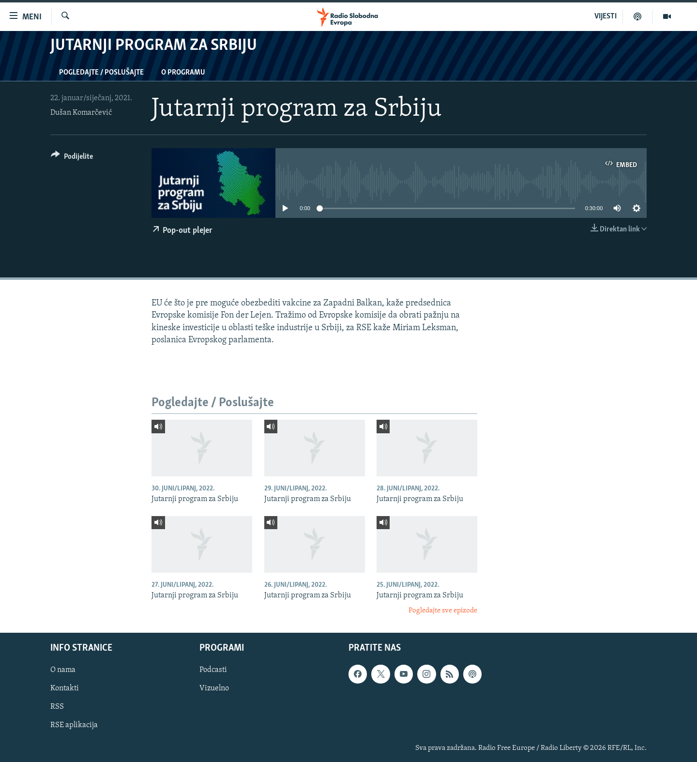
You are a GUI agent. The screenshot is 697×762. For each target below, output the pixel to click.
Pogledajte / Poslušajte (101, 72)
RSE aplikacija (74, 725)
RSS (57, 707)
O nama (63, 670)
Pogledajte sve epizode (443, 610)
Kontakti (64, 688)
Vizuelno (214, 688)
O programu (183, 72)
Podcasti (213, 670)
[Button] (72, 158)
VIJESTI (605, 16)
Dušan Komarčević (81, 113)
